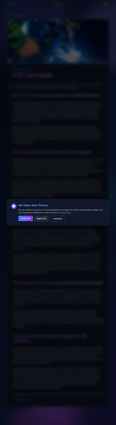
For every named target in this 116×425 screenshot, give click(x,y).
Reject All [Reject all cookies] (41, 219)
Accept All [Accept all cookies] (25, 218)
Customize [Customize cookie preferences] (57, 219)
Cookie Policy (65, 213)
